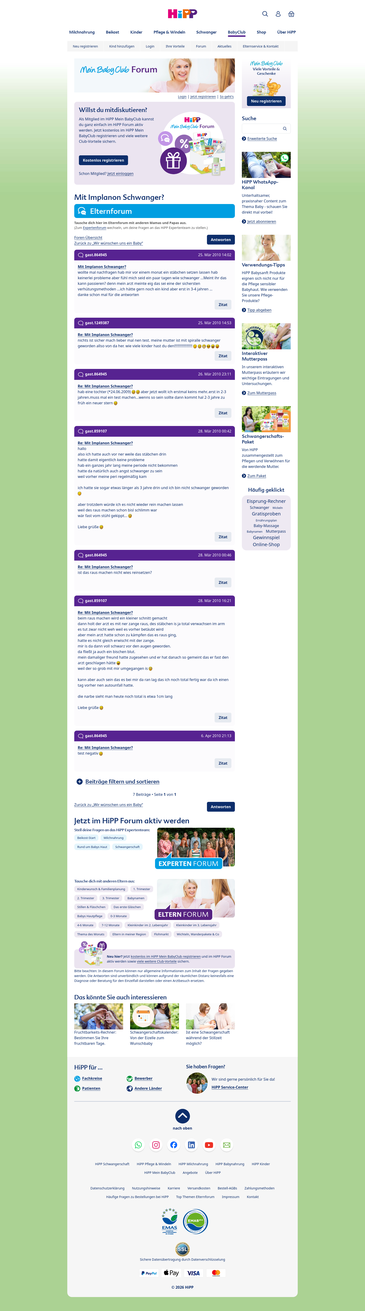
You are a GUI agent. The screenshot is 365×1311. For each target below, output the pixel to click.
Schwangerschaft (127, 847)
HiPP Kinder (261, 1164)
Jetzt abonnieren (261, 221)
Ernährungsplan (266, 520)
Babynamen (135, 898)
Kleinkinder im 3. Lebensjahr (196, 925)
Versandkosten (198, 1188)
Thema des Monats (90, 934)
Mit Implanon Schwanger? (102, 266)
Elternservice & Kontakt (260, 46)
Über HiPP (213, 1172)
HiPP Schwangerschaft (112, 1164)
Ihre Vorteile (175, 46)
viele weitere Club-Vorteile (157, 961)
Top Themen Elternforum (195, 1197)
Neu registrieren (85, 46)
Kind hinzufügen (122, 46)
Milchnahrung (114, 838)
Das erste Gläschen (127, 907)
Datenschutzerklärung (108, 1188)
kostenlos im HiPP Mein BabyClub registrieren (166, 956)
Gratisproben (266, 514)
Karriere (174, 1188)
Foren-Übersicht (88, 237)
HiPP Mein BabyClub (159, 1172)
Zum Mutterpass (261, 392)
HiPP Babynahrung (230, 1164)
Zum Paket (256, 475)
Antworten (221, 239)
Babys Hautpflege (89, 916)
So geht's (227, 96)
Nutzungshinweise (146, 1188)
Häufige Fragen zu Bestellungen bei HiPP (137, 1197)
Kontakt (253, 1197)
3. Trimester (110, 898)
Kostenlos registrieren (103, 160)
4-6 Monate (85, 925)
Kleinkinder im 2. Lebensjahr (148, 925)
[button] (265, 14)
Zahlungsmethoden (259, 1188)
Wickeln (278, 508)
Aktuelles (224, 46)
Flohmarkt (161, 934)
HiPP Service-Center (230, 1087)
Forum (201, 46)
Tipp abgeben (259, 310)
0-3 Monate (119, 916)
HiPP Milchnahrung (193, 1164)
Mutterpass (276, 531)
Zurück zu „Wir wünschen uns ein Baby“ (108, 243)
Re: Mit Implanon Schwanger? (105, 334)
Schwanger (259, 507)
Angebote (190, 1172)
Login (150, 46)
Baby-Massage (266, 525)
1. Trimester (141, 889)
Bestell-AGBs (227, 1188)
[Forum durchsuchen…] (266, 128)
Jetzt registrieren (203, 96)
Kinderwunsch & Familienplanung (101, 889)
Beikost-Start (86, 838)
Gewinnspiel (266, 537)
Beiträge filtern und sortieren (122, 781)
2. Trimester (85, 898)
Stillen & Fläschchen (91, 907)
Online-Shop (266, 544)
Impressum (230, 1197)
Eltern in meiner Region (129, 934)
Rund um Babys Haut (92, 847)
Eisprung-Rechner (266, 501)
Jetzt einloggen (121, 173)
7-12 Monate (110, 925)
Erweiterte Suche (262, 138)
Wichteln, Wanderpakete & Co (198, 934)
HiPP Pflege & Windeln (154, 1164)
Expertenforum (94, 227)
